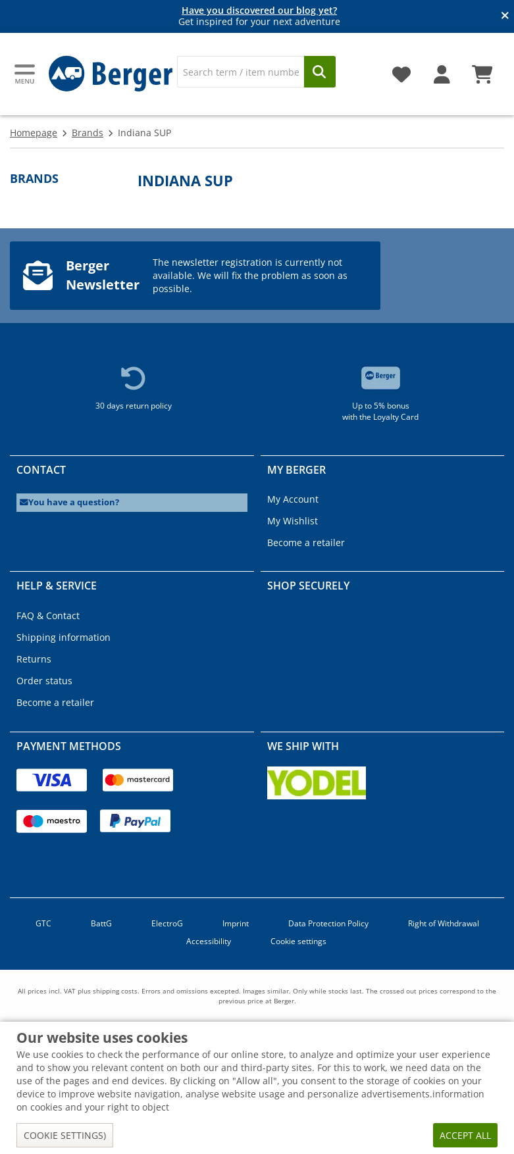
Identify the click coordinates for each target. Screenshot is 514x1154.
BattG (101, 923)
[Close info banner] (505, 16)
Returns (33, 659)
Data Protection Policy (328, 923)
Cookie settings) (65, 1135)
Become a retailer (306, 542)
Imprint (235, 923)
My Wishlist (292, 520)
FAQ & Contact (48, 615)
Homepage (33, 132)
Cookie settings (298, 941)
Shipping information (63, 637)
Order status (44, 680)
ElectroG (167, 923)
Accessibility (208, 941)
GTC (43, 923)
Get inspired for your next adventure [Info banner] (259, 16)
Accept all (465, 1135)
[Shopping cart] (482, 70)
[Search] (240, 72)
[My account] (442, 70)
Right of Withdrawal (443, 923)
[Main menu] (25, 74)
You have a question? (69, 502)
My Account (293, 499)
